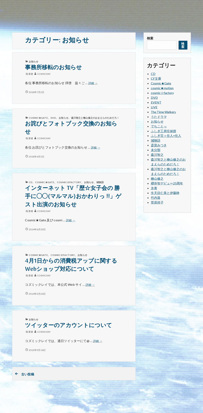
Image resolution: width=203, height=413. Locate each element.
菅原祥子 (157, 202)
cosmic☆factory (69, 182)
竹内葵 (155, 197)
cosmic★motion (162, 88)
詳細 (93, 83)
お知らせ (33, 61)
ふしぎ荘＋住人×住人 (166, 135)
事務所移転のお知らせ (53, 67)
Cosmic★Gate (38, 117)
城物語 (99, 182)
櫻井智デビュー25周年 (167, 183)
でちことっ (159, 126)
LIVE (154, 107)
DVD (53, 117)
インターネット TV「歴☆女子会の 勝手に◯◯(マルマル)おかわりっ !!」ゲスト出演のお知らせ (73, 196)
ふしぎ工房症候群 (163, 131)
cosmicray (44, 73)
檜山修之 (157, 178)
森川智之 (157, 154)
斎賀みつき (159, 145)
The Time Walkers (163, 112)
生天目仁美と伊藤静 (165, 193)
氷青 (154, 188)
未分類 (155, 150)
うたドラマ (159, 117)
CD (30, 182)
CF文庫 (156, 78)
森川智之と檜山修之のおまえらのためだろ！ (95, 117)
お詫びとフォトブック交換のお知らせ (71, 128)
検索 (150, 38)
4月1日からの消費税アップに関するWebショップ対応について (71, 265)
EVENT (156, 102)
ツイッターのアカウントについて (68, 325)
